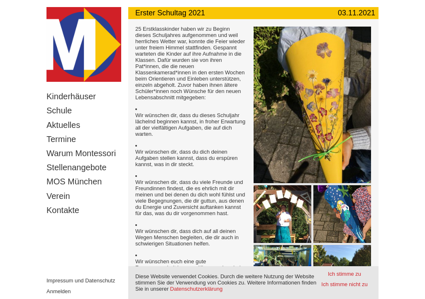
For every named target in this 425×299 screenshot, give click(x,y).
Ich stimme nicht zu (344, 284)
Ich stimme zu (344, 274)
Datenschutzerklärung (196, 289)
